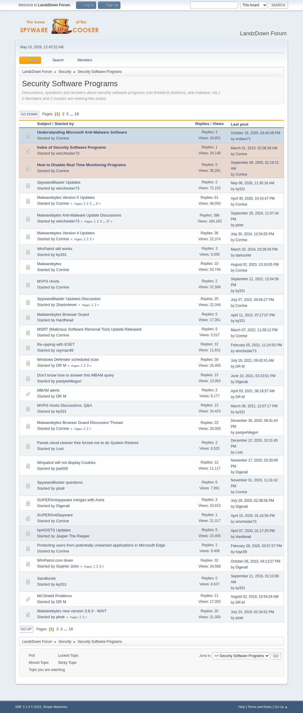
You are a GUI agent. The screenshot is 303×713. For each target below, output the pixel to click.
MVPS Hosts (48, 281)
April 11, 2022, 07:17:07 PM (253, 315)
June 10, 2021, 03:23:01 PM (253, 376)
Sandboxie (46, 578)
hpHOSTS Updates (54, 530)
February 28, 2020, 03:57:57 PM (256, 546)
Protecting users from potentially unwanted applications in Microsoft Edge (101, 545)
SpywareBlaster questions (60, 482)
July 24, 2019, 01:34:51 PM (252, 612)
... (72, 114)
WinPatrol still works (54, 248)
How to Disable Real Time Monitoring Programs (81, 165)
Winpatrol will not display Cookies (66, 462)
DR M (61, 365)
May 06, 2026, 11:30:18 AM (252, 183)
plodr (240, 225)
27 (107, 221)
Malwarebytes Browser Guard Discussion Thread (80, 422)
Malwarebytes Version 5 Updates (66, 197)
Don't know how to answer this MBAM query (75, 375)
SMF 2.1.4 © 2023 (28, 707)
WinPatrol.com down (55, 560)
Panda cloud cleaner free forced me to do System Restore (87, 442)
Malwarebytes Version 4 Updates (66, 233)
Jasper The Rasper (73, 536)
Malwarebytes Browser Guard (63, 314)
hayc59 (241, 552)
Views (218, 123)
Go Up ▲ (281, 707)
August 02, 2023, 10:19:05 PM (255, 264)
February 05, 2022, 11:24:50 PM (256, 345)
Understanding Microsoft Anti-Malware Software (82, 132)
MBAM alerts (48, 390)
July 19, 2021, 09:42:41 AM (252, 360)
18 (77, 114)
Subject (44, 123)
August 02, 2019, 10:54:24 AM (254, 597)
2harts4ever (66, 304)
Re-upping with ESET (56, 344)
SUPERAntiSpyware (55, 515)
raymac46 (65, 350)
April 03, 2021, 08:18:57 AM (253, 391)
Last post (242, 124)
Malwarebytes (49, 264)
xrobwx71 (243, 139)
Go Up (26, 629)
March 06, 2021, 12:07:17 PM (254, 406)
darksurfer (244, 255)
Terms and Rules (260, 707)
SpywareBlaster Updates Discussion (69, 299)
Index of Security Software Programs (71, 147)
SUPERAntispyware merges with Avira (70, 500)
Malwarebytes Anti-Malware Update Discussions (79, 215)
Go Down (29, 114)
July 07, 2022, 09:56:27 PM (252, 300)
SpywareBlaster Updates (58, 182)
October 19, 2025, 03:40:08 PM (255, 133)
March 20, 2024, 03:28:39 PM (254, 249)
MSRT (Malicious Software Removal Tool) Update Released (89, 329)
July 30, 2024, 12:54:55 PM (252, 234)
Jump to (204, 656)
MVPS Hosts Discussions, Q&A (64, 405)
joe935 (62, 468)
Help (241, 707)
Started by (64, 123)
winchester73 (68, 153)
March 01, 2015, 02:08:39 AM (254, 148)
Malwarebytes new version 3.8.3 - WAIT (72, 611)
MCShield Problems (54, 596)
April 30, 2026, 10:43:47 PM (253, 198)
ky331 (240, 189)
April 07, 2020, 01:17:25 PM (253, 531)
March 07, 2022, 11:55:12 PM (254, 330)
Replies (202, 123)
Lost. (60, 448)
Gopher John (67, 566)
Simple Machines (55, 707)
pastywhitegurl (68, 381)
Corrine (62, 138)
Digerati (242, 382)
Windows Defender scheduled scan (68, 359)
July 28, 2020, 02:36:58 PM (252, 501)
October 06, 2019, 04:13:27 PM (255, 561)
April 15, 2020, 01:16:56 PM (253, 516)
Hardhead (65, 320)
